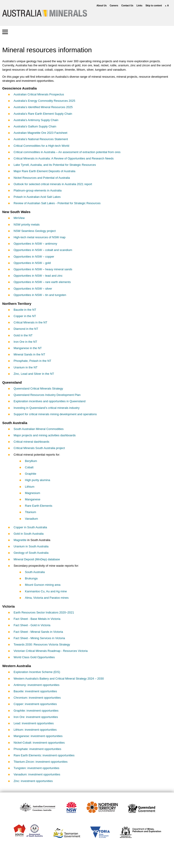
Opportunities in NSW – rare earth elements (42, 282)
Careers (114, 5)
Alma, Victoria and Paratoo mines (47, 597)
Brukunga (31, 578)
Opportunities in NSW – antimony (35, 243)
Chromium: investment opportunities (37, 697)
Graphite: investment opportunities (36, 710)
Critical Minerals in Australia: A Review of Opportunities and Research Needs (64, 158)
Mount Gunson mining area (42, 584)
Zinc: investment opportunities (33, 781)
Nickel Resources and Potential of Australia (42, 177)
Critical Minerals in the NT (30, 322)
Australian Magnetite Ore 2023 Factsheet (40, 132)
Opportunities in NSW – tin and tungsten (40, 295)
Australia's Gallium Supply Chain (35, 126)
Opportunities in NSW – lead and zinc (38, 275)
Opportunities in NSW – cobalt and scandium (43, 250)
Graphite (30, 473)
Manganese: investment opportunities (38, 736)
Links (139, 5)
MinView (19, 218)
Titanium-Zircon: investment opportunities (41, 761)
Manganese (32, 499)
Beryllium (31, 461)
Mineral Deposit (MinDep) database (37, 559)
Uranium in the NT (25, 367)
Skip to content (153, 5)
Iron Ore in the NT (25, 341)
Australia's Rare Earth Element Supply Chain (43, 113)
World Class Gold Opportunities (34, 657)
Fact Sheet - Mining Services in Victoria (39, 638)
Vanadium (31, 518)
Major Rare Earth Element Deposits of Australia (44, 171)
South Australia (35, 572)
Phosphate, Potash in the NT (32, 360)
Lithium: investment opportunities (35, 729)
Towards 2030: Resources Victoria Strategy (42, 644)
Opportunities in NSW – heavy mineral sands (43, 269)
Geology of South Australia (31, 552)
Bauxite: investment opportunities (35, 691)
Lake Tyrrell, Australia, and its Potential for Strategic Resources (55, 164)
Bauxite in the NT (25, 309)
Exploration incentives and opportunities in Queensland (49, 401)
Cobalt (29, 467)
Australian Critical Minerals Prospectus (39, 94)
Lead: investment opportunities (34, 723)
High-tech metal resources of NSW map (39, 237)
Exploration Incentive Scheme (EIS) (37, 672)
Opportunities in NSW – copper (34, 256)
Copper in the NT (25, 316)
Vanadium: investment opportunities (37, 774)
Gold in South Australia (29, 533)
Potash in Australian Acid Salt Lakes (37, 197)
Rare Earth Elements (38, 505)
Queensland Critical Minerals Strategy (38, 388)
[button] (5, 32)
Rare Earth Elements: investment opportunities (44, 755)
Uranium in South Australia (31, 546)
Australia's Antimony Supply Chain (36, 120)
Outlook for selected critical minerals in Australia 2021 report (53, 184)
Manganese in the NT (28, 348)
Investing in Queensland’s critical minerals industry (47, 408)
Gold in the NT (23, 335)
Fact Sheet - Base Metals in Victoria (37, 619)
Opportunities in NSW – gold (32, 263)
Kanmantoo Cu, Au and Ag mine (46, 591)
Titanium (30, 512)
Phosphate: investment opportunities (37, 749)
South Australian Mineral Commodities (38, 429)
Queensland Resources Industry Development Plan (47, 395)
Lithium (29, 486)
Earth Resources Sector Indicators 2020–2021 (44, 612)
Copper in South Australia (30, 527)
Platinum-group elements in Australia (38, 190)
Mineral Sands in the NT (29, 354)
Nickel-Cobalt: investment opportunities (39, 742)
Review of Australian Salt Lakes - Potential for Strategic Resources (57, 203)
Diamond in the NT (26, 328)
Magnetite (20, 540)
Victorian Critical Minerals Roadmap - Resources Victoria (51, 651)
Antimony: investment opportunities (36, 685)
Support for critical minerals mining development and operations (55, 414)
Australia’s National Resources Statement (41, 139)
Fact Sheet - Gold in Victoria (32, 625)
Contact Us (127, 5)
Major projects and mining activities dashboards (45, 435)
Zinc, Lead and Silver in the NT (34, 373)
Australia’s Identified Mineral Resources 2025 (43, 107)
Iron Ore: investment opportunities (36, 717)
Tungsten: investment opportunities (36, 768)
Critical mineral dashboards (31, 441)
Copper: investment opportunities (35, 704)
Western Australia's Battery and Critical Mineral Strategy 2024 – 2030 (59, 678)
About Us (101, 5)
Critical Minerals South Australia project (39, 448)
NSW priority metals (27, 224)
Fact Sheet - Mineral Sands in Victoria (38, 631)
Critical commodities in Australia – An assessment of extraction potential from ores (67, 152)
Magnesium (32, 493)
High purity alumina (37, 480)
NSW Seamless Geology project (35, 231)
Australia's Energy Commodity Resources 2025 (44, 100)
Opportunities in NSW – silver (33, 288)
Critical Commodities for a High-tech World (41, 145)
